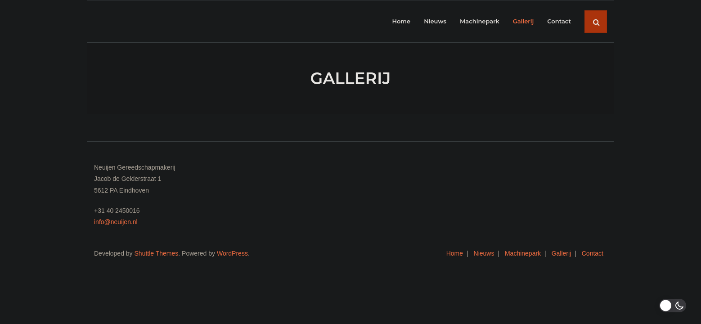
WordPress (232, 253)
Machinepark (523, 253)
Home (454, 253)
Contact (592, 253)
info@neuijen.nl (116, 221)
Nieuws (484, 253)
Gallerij (561, 253)
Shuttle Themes (157, 253)
